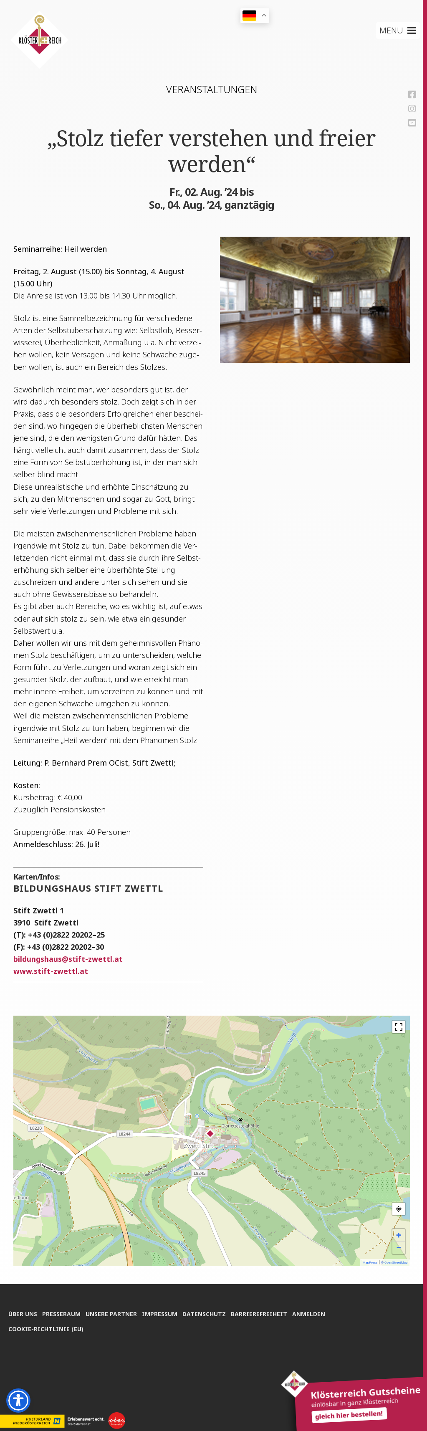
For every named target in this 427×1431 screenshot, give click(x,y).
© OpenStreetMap (394, 1262)
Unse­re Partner (113, 1312)
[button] (392, 30)
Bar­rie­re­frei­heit (265, 1312)
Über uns (22, 1312)
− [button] (398, 1247)
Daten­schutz (209, 1312)
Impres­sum (163, 1312)
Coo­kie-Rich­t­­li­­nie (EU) (45, 1328)
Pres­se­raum (62, 1312)
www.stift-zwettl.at (50, 971)
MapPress (369, 1262)
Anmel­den (316, 1312)
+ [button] (398, 1235)
